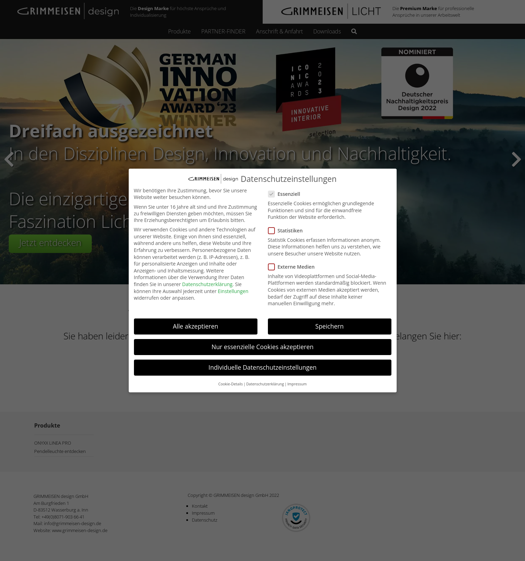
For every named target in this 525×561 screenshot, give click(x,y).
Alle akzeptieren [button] (195, 323)
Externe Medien (294, 263)
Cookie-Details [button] (230, 380)
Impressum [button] (297, 380)
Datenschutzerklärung (207, 281)
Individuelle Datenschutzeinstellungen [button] (263, 364)
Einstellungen (233, 288)
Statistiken (288, 227)
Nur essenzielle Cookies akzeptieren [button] (262, 344)
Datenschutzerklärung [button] (265, 380)
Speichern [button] (329, 323)
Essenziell (287, 191)
